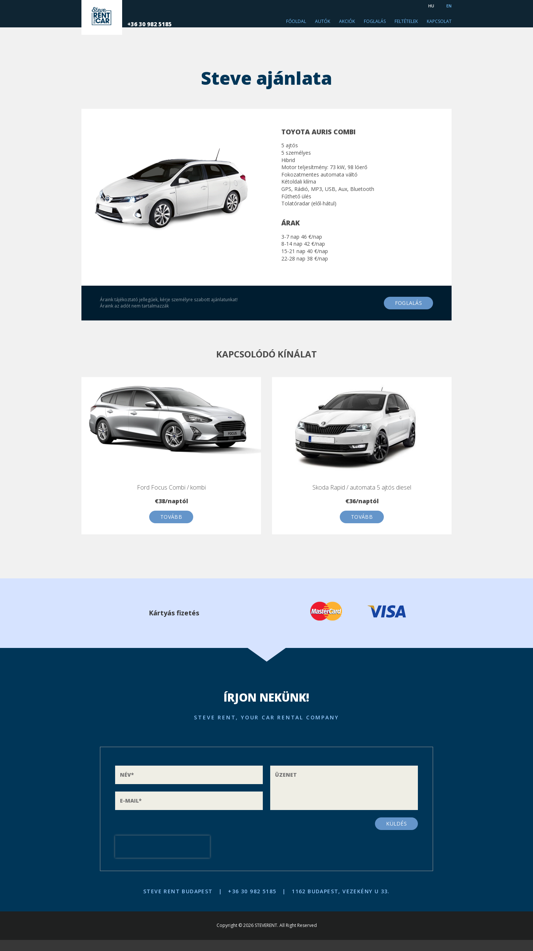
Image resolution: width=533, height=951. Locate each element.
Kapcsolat (439, 21)
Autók (322, 21)
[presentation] (162, 847)
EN (449, 6)
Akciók (347, 21)
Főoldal (296, 21)
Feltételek (406, 21)
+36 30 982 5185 (177, 24)
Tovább (171, 516)
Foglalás (375, 21)
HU (431, 6)
